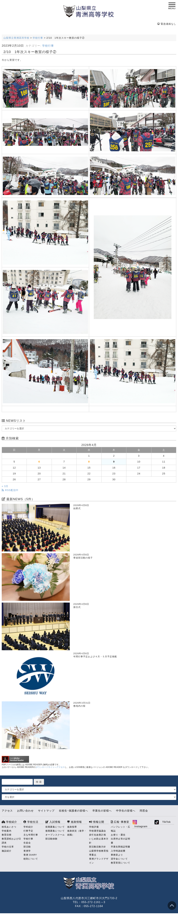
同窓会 (144, 810)
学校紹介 (9, 821)
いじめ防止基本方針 (98, 840)
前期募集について (55, 827)
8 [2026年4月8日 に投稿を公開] (89, 461)
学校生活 (30, 821)
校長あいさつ (9, 827)
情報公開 (96, 821)
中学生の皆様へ (125, 810)
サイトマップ (46, 810)
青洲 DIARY (30, 855)
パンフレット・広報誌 (120, 829)
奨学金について (119, 858)
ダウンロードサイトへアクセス (50, 767)
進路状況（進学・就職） (76, 833)
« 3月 (5, 486)
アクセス (7, 810)
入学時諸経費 (118, 851)
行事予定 (28, 831)
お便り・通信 (118, 834)
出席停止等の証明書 (120, 840)
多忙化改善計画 (97, 834)
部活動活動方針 (97, 846)
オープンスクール (55, 834)
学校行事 (48, 45)
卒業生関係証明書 (120, 846)
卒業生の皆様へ (102, 810)
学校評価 (94, 827)
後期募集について (55, 831)
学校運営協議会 (97, 831)
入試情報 (52, 821)
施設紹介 (6, 851)
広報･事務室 (120, 821)
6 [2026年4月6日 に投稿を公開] (39, 461)
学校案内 (6, 831)
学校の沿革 (8, 846)
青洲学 (27, 851)
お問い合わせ (25, 810)
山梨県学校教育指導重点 (98, 853)
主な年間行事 (30, 834)
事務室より (117, 855)
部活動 (27, 846)
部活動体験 (51, 838)
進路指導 (72, 827)
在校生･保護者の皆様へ (73, 810)
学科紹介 (28, 827)
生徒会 (27, 842)
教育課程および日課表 (11, 840)
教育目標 (6, 834)
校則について (30, 858)
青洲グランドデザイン (98, 860)
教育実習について (120, 862)
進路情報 (74, 821)
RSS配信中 (10, 490)
